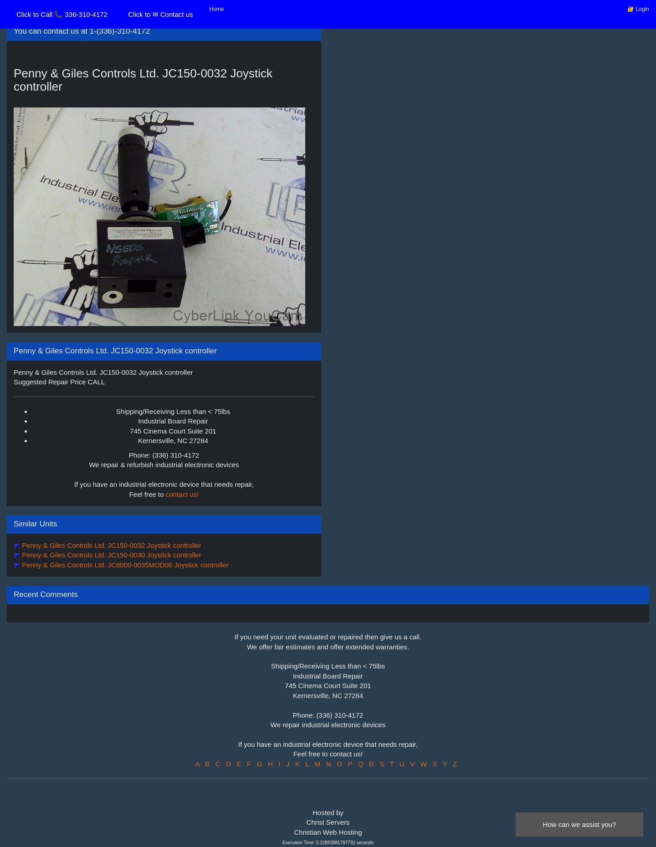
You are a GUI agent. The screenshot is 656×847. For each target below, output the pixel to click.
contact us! (182, 494)
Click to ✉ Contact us (160, 14)
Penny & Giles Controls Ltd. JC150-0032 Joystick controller (110, 545)
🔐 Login (638, 9)
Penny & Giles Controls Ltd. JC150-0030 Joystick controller (110, 555)
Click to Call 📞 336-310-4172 (62, 14)
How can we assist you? (579, 824)
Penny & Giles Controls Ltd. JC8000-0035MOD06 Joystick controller (124, 565)
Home (217, 9)
